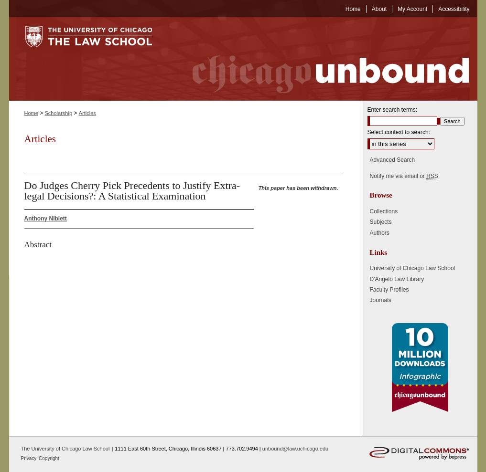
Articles (87, 113)
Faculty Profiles (389, 289)
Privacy (29, 458)
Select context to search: (398, 132)
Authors (379, 233)
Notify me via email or (404, 176)
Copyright (49, 458)
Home (31, 113)
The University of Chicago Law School (65, 448)
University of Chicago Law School (412, 268)
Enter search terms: (392, 109)
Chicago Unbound (322, 59)
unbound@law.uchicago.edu (295, 448)
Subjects (381, 222)
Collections (384, 211)
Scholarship (58, 113)
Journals (380, 300)
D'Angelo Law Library (397, 279)
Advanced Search (392, 160)
